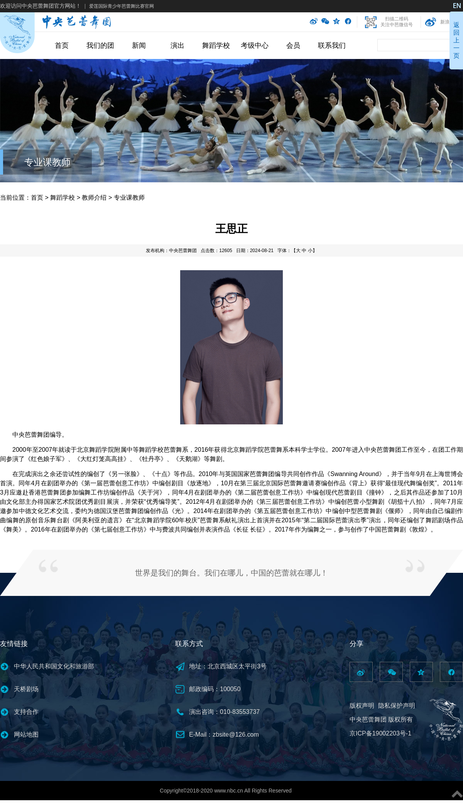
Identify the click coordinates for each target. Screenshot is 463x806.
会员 (293, 45)
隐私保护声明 (396, 705)
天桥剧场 (26, 689)
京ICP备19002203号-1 (380, 733)
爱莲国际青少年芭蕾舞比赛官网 (121, 6)
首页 (62, 45)
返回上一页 (456, 40)
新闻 (139, 45)
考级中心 (255, 45)
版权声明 (362, 705)
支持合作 (26, 711)
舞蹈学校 (216, 45)
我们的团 (100, 45)
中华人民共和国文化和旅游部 (54, 666)
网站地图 (26, 734)
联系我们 (332, 45)
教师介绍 (94, 197)
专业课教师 (47, 162)
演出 (177, 45)
